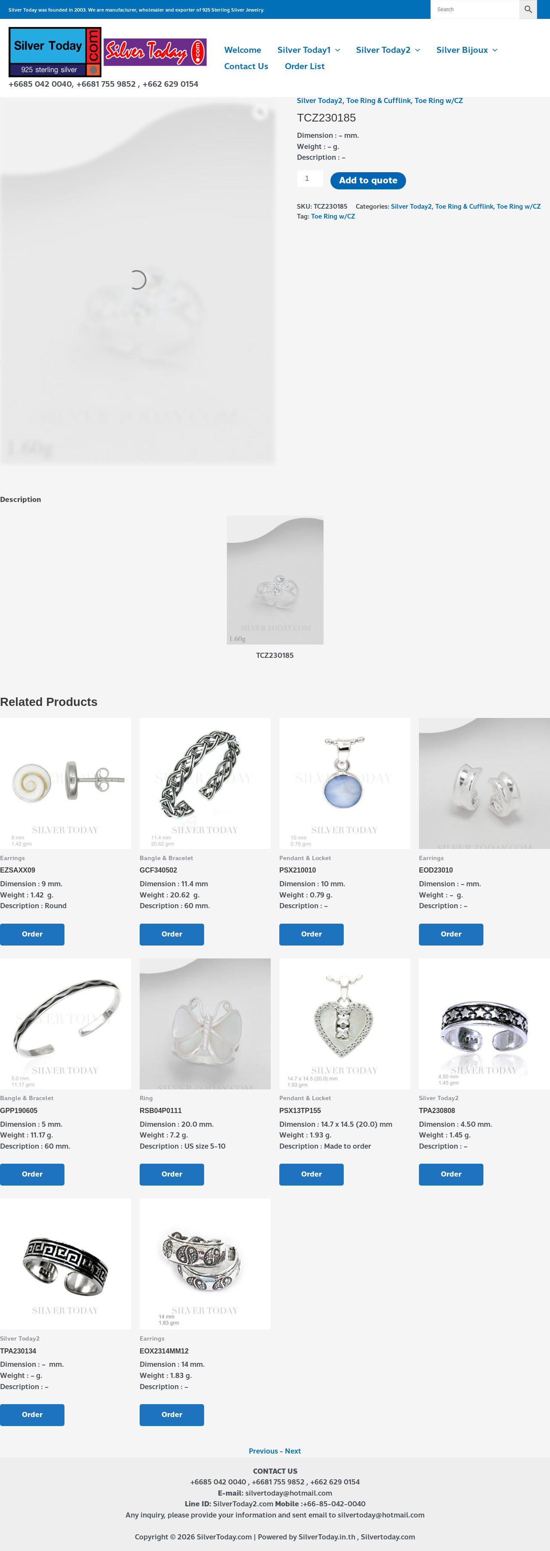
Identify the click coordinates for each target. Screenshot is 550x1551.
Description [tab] (20, 499)
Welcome (242, 50)
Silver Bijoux (467, 50)
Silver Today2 (388, 50)
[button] (335, 50)
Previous (263, 1451)
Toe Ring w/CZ (439, 100)
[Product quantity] (310, 178)
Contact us (246, 66)
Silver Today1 (309, 50)
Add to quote (368, 180)
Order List (305, 66)
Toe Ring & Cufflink (378, 100)
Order (32, 934)
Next (293, 1451)
